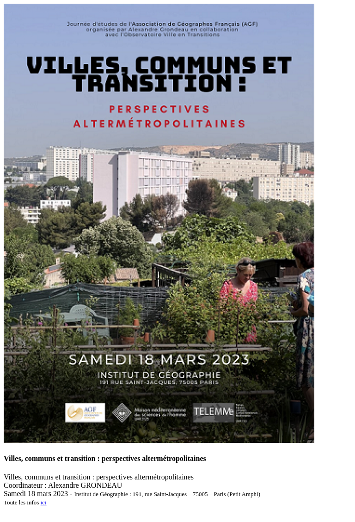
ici (44, 502)
